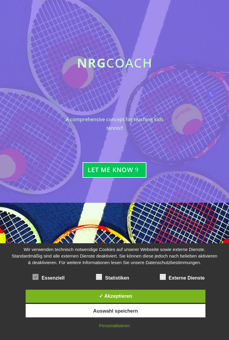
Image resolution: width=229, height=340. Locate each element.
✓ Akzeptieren (115, 296)
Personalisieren (114, 325)
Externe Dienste (182, 277)
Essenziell (48, 277)
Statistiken (112, 277)
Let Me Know (110, 170)
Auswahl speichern (115, 311)
